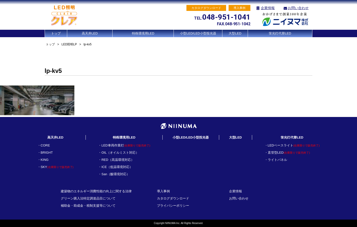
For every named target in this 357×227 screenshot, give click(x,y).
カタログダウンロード (173, 198)
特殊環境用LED (143, 33)
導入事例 (163, 191)
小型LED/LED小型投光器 (198, 33)
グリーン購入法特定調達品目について (88, 198)
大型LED (235, 33)
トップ (56, 33)
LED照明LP (69, 44)
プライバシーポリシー (173, 205)
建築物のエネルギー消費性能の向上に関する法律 (96, 191)
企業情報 (268, 8)
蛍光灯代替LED (280, 33)
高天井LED (90, 33)
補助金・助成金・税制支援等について (88, 205)
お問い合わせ (298, 8)
